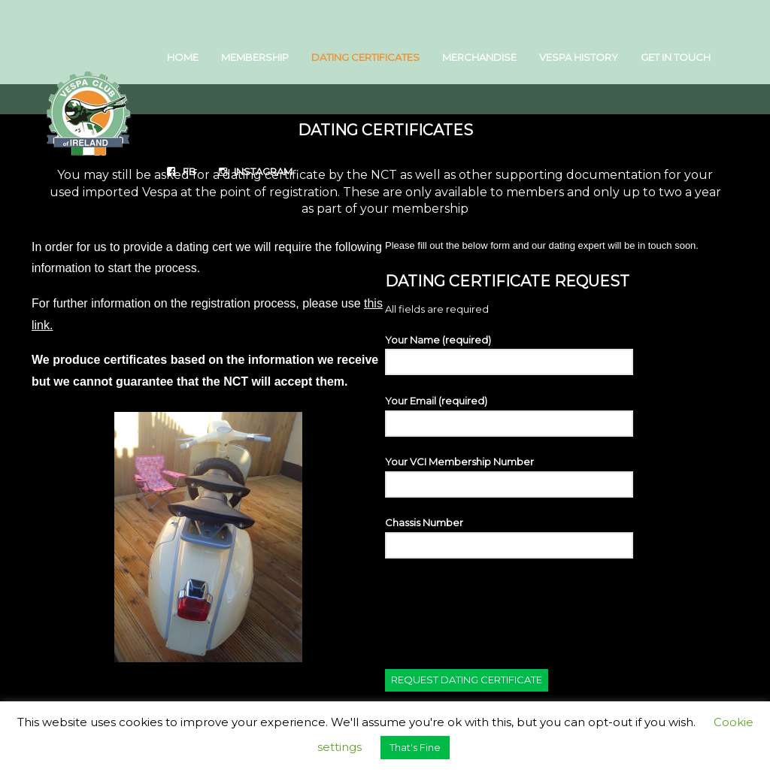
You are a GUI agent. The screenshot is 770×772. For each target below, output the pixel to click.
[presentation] (499, 604)
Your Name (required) (509, 354)
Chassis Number (509, 537)
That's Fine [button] (415, 747)
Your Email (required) (509, 415)
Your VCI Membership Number (509, 476)
